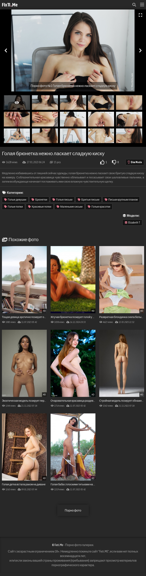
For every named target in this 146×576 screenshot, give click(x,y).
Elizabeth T (132, 222)
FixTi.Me (10, 5)
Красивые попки (39, 206)
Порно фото (73, 510)
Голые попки (13, 206)
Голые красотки (99, 206)
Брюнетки (39, 199)
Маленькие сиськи (70, 206)
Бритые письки (88, 199)
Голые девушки (15, 199)
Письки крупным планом (121, 199)
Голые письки (62, 199)
